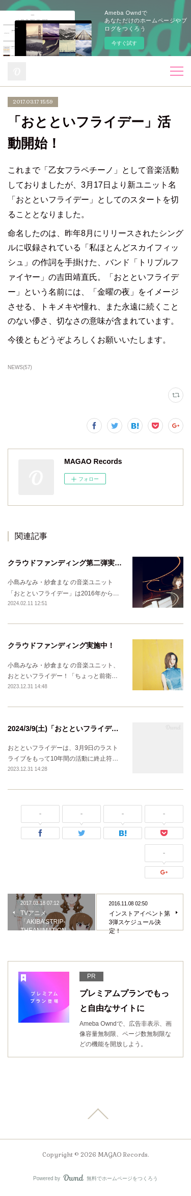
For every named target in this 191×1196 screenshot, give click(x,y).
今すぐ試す (124, 43)
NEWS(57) (20, 367)
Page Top (95, 1114)
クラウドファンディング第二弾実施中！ (72, 563)
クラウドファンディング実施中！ (61, 645)
